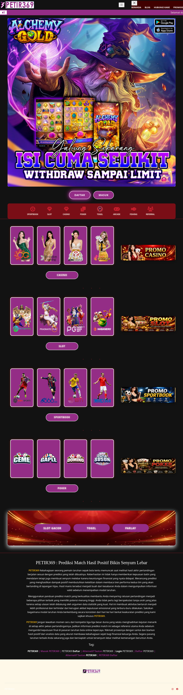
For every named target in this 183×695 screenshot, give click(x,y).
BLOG (147, 7)
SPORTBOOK (62, 417)
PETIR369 (34, 570)
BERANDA (136, 7)
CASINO (62, 275)
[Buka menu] (121, 4)
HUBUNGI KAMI (162, 7)
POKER (62, 488)
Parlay (130, 528)
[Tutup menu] (134, 3)
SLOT (62, 346)
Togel (91, 528)
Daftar (79, 195)
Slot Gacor (52, 528)
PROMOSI (178, 7)
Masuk (104, 195)
